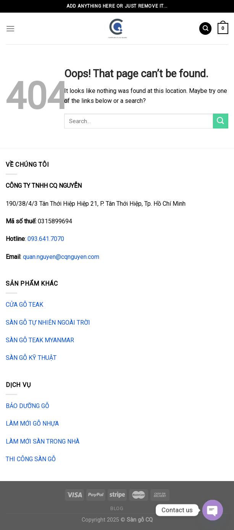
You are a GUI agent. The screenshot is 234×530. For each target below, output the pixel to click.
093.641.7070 (45, 238)
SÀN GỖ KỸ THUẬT (31, 357)
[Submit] (220, 121)
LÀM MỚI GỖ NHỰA (32, 423)
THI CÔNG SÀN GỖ (31, 459)
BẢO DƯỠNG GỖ (27, 406)
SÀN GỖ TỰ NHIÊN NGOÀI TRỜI (48, 322)
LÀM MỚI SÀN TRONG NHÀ (42, 441)
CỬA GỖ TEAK (24, 304)
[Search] (205, 28)
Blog (116, 508)
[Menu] (10, 28)
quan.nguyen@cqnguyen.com (61, 256)
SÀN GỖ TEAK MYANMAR (40, 340)
